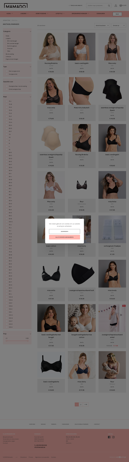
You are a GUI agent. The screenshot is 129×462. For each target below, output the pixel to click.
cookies (67, 224)
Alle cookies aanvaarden (64, 237)
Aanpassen (64, 231)
